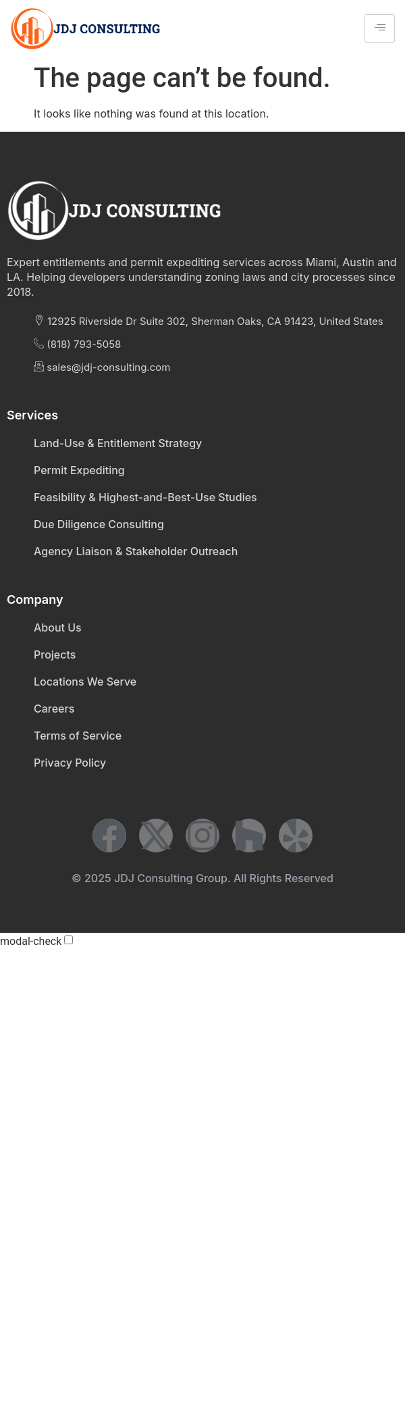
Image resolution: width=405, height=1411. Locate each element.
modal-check (30, 941)
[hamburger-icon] (379, 28)
